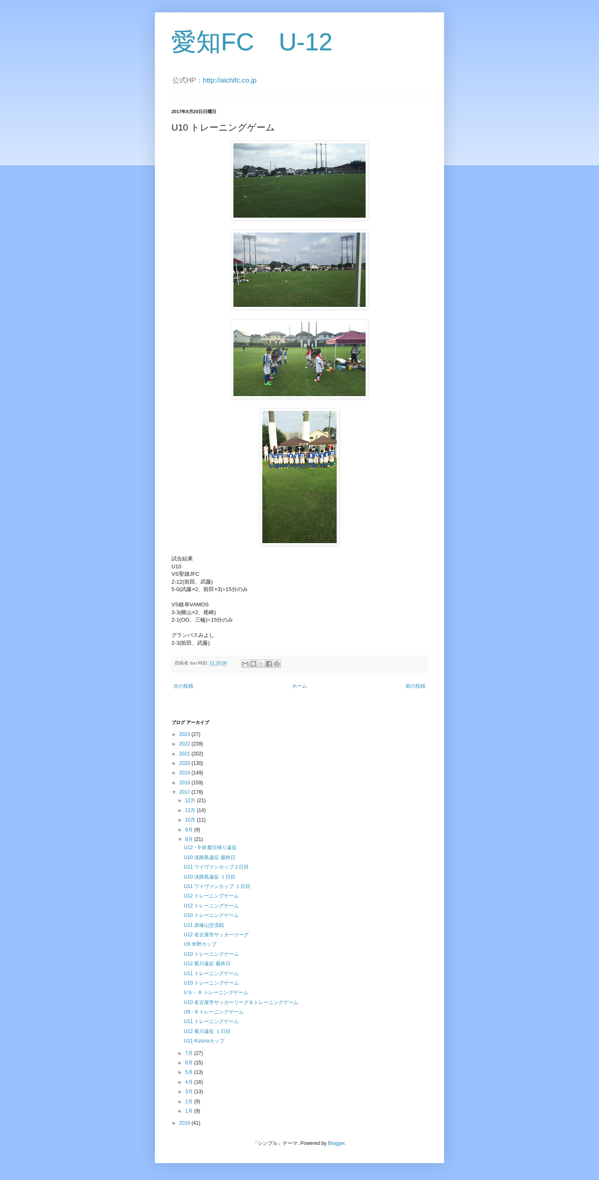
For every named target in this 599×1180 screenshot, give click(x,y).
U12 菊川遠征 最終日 (207, 963)
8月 (189, 839)
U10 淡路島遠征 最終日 (209, 857)
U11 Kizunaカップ (204, 1041)
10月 (191, 820)
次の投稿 (183, 686)
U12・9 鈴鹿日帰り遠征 (210, 847)
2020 (185, 763)
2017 (185, 792)
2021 (185, 754)
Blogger (336, 1143)
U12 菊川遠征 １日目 (207, 1031)
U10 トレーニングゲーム (211, 915)
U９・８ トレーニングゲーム (216, 992)
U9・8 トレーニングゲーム (214, 1012)
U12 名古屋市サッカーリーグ (216, 935)
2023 (185, 734)
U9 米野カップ (200, 944)
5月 (189, 1072)
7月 (189, 1053)
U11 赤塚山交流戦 (204, 925)
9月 (189, 830)
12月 (191, 800)
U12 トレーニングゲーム (211, 896)
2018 (185, 783)
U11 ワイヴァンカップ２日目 (216, 867)
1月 (189, 1111)
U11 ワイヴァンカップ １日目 (217, 886)
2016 (185, 1123)
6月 (189, 1063)
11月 (191, 810)
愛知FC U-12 (252, 42)
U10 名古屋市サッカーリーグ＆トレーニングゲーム (241, 1002)
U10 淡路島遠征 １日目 (209, 877)
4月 (189, 1082)
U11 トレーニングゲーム (211, 973)
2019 (185, 773)
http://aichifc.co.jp (230, 80)
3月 (189, 1092)
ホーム (299, 686)
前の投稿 (415, 686)
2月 (189, 1101)
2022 (185, 744)
